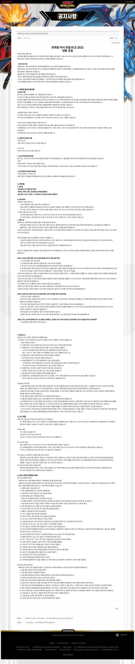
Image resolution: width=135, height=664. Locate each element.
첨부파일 (115, 43)
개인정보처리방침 (63, 643)
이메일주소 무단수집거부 (78, 643)
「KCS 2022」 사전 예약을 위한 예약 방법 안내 (40, 622)
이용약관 (52, 643)
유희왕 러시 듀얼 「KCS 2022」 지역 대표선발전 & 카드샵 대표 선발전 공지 (49, 618)
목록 (116, 609)
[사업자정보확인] (55, 647)
